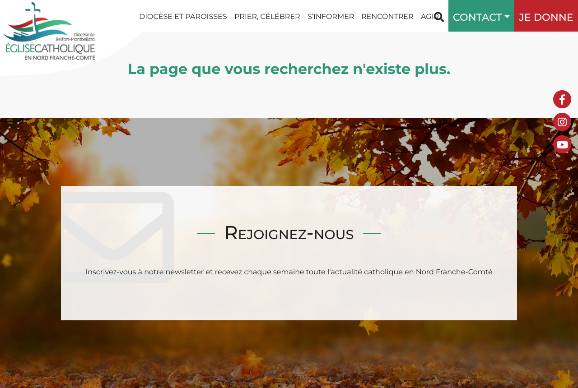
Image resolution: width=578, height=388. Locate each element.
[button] (505, 16)
